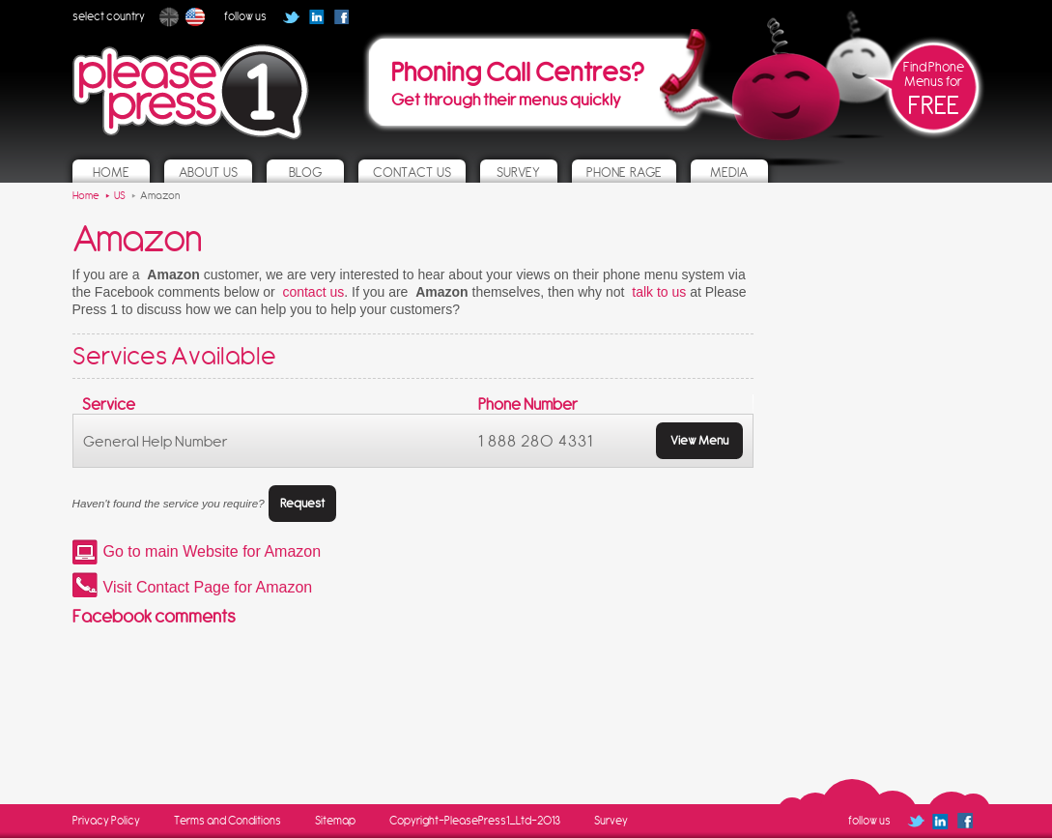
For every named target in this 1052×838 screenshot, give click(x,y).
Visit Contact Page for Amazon (208, 587)
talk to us (659, 292)
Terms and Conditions (227, 820)
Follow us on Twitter (291, 17)
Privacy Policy (106, 820)
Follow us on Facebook (347, 23)
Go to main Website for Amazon (212, 551)
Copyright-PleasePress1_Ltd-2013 (474, 820)
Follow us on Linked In (316, 17)
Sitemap (335, 820)
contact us (313, 292)
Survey (611, 820)
